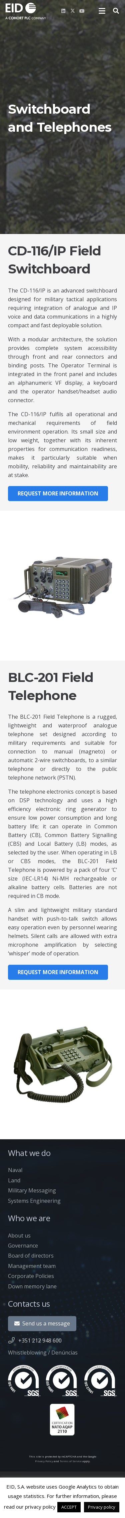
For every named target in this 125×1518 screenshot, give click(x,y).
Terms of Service (71, 1461)
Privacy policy (101, 1507)
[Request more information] (58, 493)
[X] (72, 11)
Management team (32, 1266)
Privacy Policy (44, 1461)
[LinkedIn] (63, 11)
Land (14, 1180)
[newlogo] (25, 11)
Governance (23, 1245)
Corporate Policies (31, 1276)
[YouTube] (82, 11)
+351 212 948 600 (40, 1340)
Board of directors (31, 1255)
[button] (102, 11)
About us (19, 1235)
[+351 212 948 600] (13, 1340)
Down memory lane (32, 1286)
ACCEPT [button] (69, 1507)
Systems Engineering (34, 1200)
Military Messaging (32, 1190)
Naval (15, 1170)
